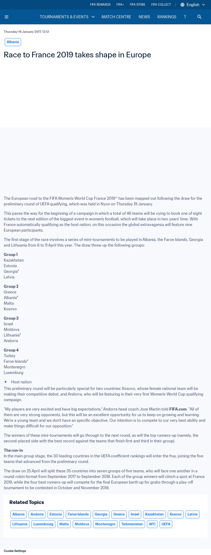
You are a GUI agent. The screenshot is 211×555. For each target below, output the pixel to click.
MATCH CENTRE (116, 17)
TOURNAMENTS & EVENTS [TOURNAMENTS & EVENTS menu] (68, 17)
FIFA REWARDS (100, 4)
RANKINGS (166, 17)
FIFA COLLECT (161, 4)
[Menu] (6, 17)
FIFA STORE (137, 4)
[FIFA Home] (21, 17)
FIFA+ (120, 4)
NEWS (144, 17)
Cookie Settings (15, 551)
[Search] (199, 17)
